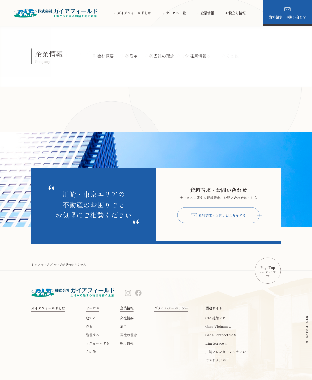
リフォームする (97, 343)
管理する (92, 334)
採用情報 (127, 343)
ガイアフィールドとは (134, 12)
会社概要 (127, 317)
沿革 (123, 326)
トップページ (40, 265)
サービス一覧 (176, 12)
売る (89, 326)
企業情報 (207, 12)
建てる (91, 317)
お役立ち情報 (235, 12)
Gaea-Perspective (219, 334)
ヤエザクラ (213, 360)
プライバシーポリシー (171, 307)
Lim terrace (214, 343)
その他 (91, 351)
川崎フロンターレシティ (224, 351)
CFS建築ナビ (215, 317)
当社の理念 (128, 334)
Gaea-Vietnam (216, 326)
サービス (92, 307)
